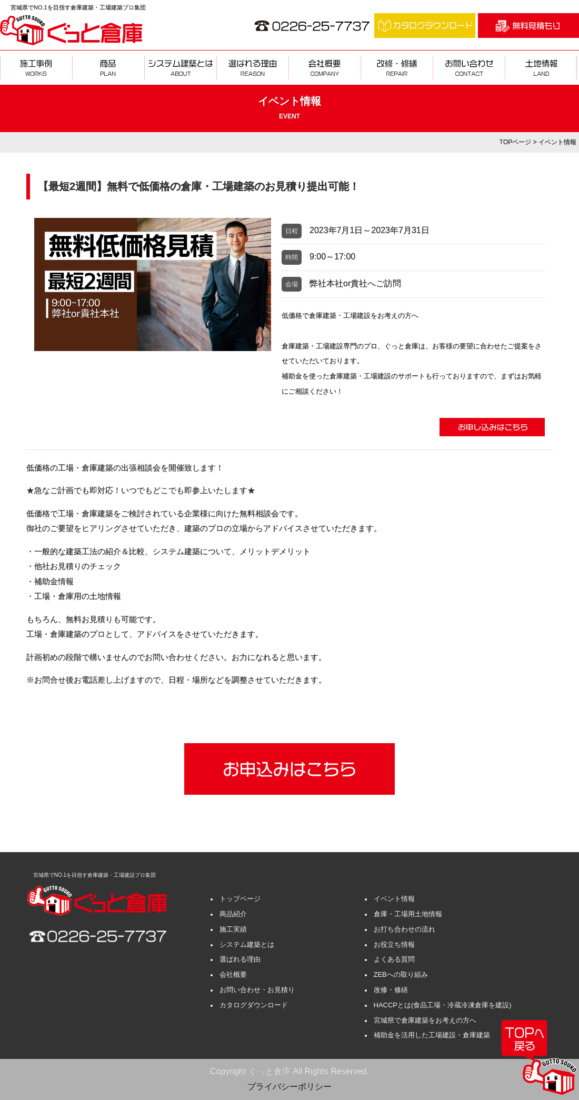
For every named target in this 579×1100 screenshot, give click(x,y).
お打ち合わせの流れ (404, 929)
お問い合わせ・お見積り (257, 990)
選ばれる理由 (240, 959)
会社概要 (233, 974)
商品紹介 (233, 914)
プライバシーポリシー (289, 1086)
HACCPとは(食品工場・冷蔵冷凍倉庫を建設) (443, 1005)
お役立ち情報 (394, 944)
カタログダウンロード (253, 1005)
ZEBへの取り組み (401, 974)
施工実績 (233, 929)
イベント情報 (394, 899)
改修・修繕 (391, 990)
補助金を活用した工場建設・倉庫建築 (432, 1035)
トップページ (240, 899)
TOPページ (515, 142)
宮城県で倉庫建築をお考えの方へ (425, 1020)
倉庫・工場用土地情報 (408, 914)
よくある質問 (394, 959)
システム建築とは (246, 944)
